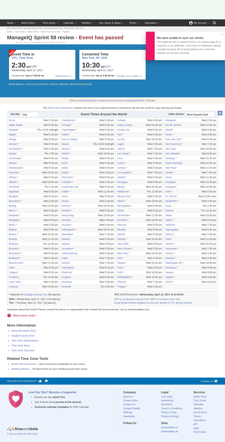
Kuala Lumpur (125, 125)
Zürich (168, 281)
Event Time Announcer (50, 32)
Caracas (13, 286)
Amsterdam (15, 148)
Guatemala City (70, 186)
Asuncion (14, 172)
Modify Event (62, 76)
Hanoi (65, 196)
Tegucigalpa (171, 229)
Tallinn (168, 220)
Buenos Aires (16, 262)
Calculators (150, 22)
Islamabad (67, 234)
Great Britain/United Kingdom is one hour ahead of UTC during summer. (153, 302)
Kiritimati (66, 286)
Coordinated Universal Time (135, 299)
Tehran (169, 234)
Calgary (13, 272)
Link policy (167, 396)
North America (87, 100)
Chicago (66, 125)
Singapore (170, 186)
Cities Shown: (176, 114)
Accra (12, 120)
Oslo (119, 258)
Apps (196, 428)
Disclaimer (167, 404)
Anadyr (13, 153)
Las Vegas (123, 153)
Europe (151, 100)
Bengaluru (14, 220)
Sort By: (15, 114)
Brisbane (13, 243)
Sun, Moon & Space (110, 22)
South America (107, 100)
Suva (168, 205)
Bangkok (13, 196)
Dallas (65, 134)
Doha (64, 163)
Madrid (121, 177)
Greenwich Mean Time (169, 299)
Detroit (65, 153)
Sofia (168, 191)
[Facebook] (125, 429)
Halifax (65, 191)
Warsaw (169, 258)
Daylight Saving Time (35, 294)
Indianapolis (68, 229)
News (10, 22)
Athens (13, 177)
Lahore (121, 148)
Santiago (170, 158)
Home (9, 32)
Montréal (122, 220)
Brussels (13, 248)
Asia (120, 100)
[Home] (22, 429)
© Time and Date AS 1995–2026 (22, 434)
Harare (65, 201)
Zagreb (169, 277)
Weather (86, 22)
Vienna (169, 253)
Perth (120, 272)
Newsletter (129, 416)
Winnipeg (170, 267)
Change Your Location (128, 76)
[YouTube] (149, 429)
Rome (168, 134)
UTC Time (79, 28)
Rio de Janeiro (173, 125)
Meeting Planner (20, 369)
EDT (108, 66)
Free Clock (68, 28)
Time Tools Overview (22, 350)
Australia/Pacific (134, 100)
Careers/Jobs (130, 400)
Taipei (168, 215)
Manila (120, 186)
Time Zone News (20, 345)
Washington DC (173, 262)
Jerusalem (67, 248)
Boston (13, 234)
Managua (122, 182)
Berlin (12, 224)
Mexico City (123, 196)
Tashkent (170, 224)
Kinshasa (67, 281)
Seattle (169, 172)
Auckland (14, 186)
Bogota (13, 229)
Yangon (169, 272)
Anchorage (15, 158)
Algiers (12, 134)
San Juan (170, 148)
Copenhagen (69, 129)
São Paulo (171, 167)
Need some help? (24, 315)
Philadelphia (124, 277)
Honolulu (66, 220)
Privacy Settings (170, 416)
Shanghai (170, 182)
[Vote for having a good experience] (40, 381)
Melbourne (123, 191)
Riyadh (169, 129)
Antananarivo (16, 167)
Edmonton (67, 177)
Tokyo (168, 239)
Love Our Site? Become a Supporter (52, 392)
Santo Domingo (173, 163)
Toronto (169, 243)
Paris (120, 267)
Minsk (120, 210)
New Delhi (122, 243)
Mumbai (121, 229)
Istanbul (66, 239)
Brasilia (13, 239)
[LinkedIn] (137, 429)
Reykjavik (170, 120)
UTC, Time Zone (22, 57)
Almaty (12, 139)
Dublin (65, 172)
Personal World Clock (53, 28)
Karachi (66, 262)
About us (128, 396)
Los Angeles (124, 172)
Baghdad (14, 191)
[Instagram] (143, 429)
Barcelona (14, 201)
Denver (65, 148)
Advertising (167, 400)
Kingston (66, 277)
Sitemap (127, 412)
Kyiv (119, 134)
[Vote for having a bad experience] (46, 381)
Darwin (65, 144)
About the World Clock (23, 330)
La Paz (121, 139)
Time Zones (49, 22)
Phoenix (121, 281)
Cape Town (15, 281)
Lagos (120, 144)
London (121, 167)
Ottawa (121, 262)
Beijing (12, 205)
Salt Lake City (172, 139)
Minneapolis (123, 205)
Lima (120, 158)
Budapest (14, 258)
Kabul (65, 258)
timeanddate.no (169, 427)
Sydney (169, 210)
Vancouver (171, 248)
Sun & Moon (200, 412)
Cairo (12, 267)
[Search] (214, 22)
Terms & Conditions (171, 408)
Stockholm (171, 201)
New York (122, 253)
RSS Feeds (199, 432)
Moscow (121, 224)
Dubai (65, 167)
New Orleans (124, 248)
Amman (13, 144)
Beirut (12, 210)
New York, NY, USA (94, 57)
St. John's (170, 196)
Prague (121, 286)
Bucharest (14, 253)
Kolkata (121, 120)
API (195, 424)
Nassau (121, 239)
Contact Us (209, 381)
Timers (132, 22)
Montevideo (123, 215)
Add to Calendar (59, 84)
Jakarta (66, 243)
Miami (120, 201)
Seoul (168, 177)
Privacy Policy (168, 412)
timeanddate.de (169, 431)
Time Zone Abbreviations (24, 340)
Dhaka (65, 158)
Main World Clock (14, 28)
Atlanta (13, 182)
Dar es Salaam (70, 139)
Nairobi (121, 234)
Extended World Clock (33, 28)
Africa (73, 100)
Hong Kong (68, 215)
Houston (66, 224)
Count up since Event (36, 84)
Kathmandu (68, 267)
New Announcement (81, 84)
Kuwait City (123, 129)
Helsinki (66, 210)
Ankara (13, 163)
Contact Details (131, 408)
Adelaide (13, 129)
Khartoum (67, 272)
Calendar (69, 22)
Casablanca (68, 120)
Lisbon (120, 163)
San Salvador (172, 153)
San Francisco (173, 144)
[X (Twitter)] (131, 429)
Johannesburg (69, 253)
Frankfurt (66, 182)
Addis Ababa (16, 125)
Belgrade (14, 215)
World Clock (27, 22)
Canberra (14, 277)
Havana (66, 205)
